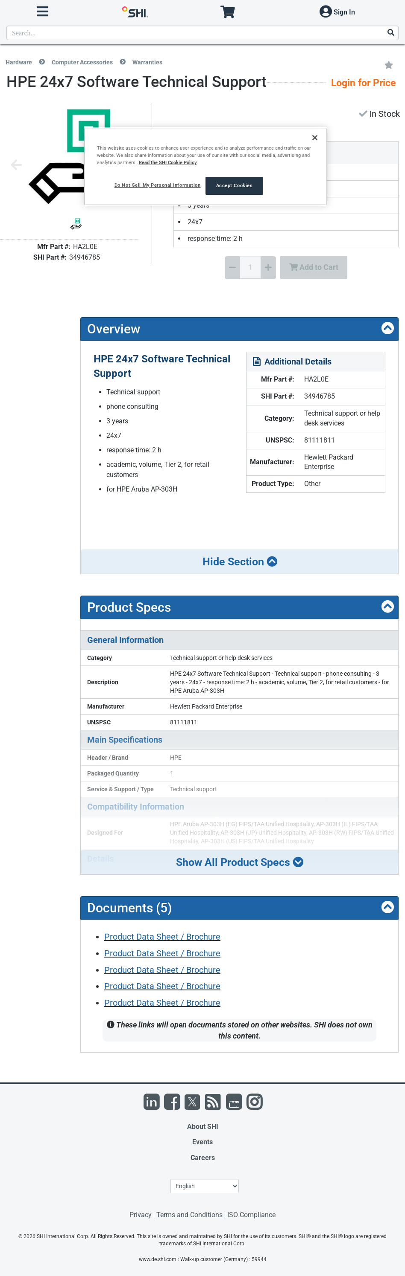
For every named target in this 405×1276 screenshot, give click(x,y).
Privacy (140, 1215)
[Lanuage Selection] (204, 1186)
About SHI (202, 1127)
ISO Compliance (251, 1215)
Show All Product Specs (239, 862)
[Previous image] (16, 165)
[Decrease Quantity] (232, 267)
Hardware (19, 62)
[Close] (314, 137)
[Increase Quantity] (268, 267)
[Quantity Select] (250, 267)
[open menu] (42, 12)
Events (202, 1142)
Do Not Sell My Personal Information (157, 185)
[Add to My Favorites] (389, 64)
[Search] (390, 33)
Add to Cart (313, 267)
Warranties (147, 62)
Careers (203, 1158)
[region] (205, 166)
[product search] (202, 33)
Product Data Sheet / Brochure (162, 937)
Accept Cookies (234, 185)
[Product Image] (76, 224)
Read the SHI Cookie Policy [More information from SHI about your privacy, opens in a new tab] (168, 162)
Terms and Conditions (189, 1215)
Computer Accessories (82, 62)
